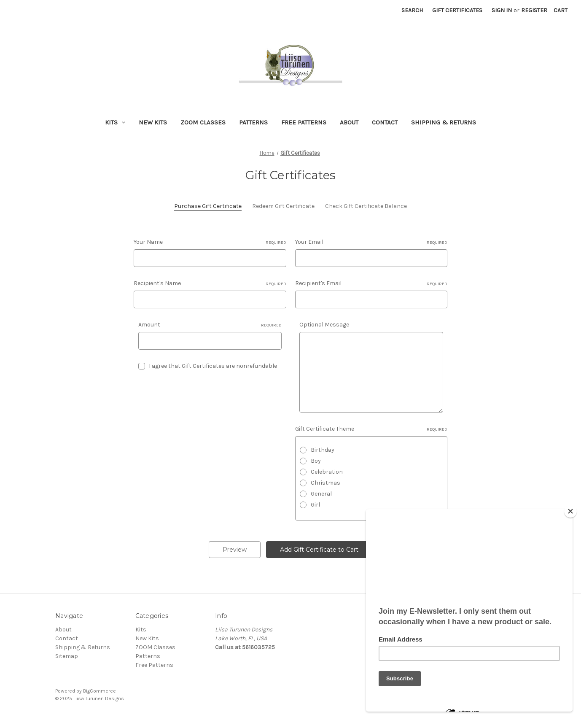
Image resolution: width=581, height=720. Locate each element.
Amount (210, 325)
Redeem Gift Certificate (283, 206)
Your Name (210, 242)
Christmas (325, 482)
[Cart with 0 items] (560, 10)
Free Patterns (303, 122)
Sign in (502, 10)
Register (534, 10)
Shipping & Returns (443, 122)
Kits (115, 122)
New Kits (153, 122)
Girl (315, 504)
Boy (316, 460)
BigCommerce (99, 691)
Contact (385, 122)
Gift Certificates (457, 10)
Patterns (253, 122)
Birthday (322, 449)
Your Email (371, 242)
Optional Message (324, 324)
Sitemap (66, 656)
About (349, 122)
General (321, 493)
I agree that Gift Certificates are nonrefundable (213, 365)
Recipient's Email (371, 283)
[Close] (570, 511)
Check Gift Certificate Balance (366, 206)
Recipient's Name (210, 283)
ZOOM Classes (203, 122)
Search (412, 10)
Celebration (327, 471)
